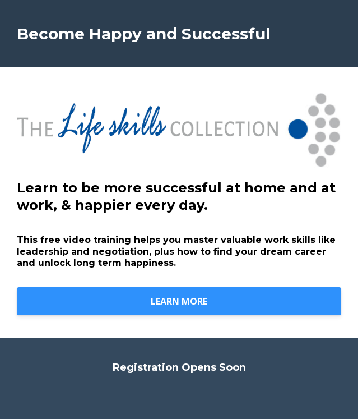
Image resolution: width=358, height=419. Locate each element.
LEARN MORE (179, 301)
